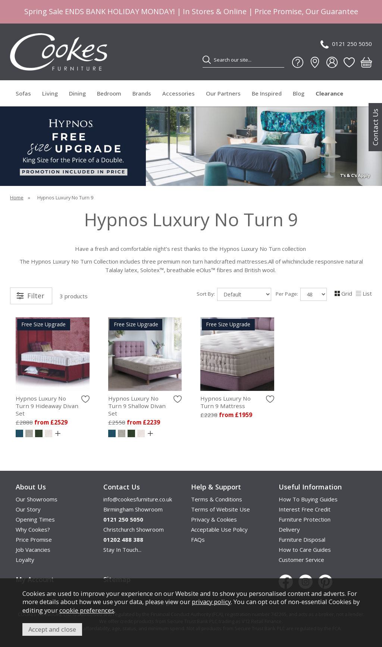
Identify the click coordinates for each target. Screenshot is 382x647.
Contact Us (375, 127)
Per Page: (301, 294)
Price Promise (34, 539)
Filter (35, 295)
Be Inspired (267, 93)
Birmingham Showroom (133, 509)
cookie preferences (86, 610)
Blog (298, 93)
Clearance (329, 93)
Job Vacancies (33, 549)
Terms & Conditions (216, 499)
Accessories (178, 93)
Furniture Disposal (302, 539)
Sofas (23, 93)
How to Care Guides (305, 549)
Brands (141, 93)
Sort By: (234, 294)
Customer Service (301, 559)
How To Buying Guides (308, 499)
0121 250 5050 (346, 44)
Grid (343, 293)
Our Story (28, 509)
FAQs (198, 539)
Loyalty (25, 559)
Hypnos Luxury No (53, 406)
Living (50, 93)
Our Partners (223, 93)
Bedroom (109, 93)
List (364, 293)
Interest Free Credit (305, 509)
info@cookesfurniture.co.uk (137, 499)
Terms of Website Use (220, 509)
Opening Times (35, 519)
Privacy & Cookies (214, 519)
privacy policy (211, 601)
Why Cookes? (33, 529)
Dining (77, 93)
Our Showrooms (36, 499)
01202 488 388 (123, 539)
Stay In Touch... (122, 549)
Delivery (289, 529)
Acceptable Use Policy (219, 529)
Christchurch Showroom (133, 529)
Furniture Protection (305, 519)
